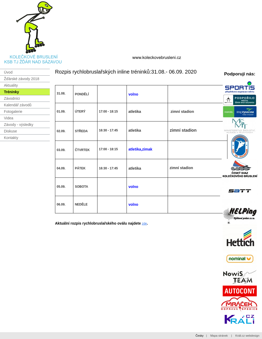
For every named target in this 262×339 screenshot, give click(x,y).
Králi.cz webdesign (247, 335)
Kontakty (11, 138)
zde (144, 223)
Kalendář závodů (17, 105)
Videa (8, 118)
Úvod (8, 72)
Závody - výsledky (18, 125)
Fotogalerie (13, 111)
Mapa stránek (219, 335)
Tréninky (11, 92)
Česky (199, 335)
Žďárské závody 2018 (21, 79)
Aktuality (11, 85)
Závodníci (12, 98)
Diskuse (10, 131)
